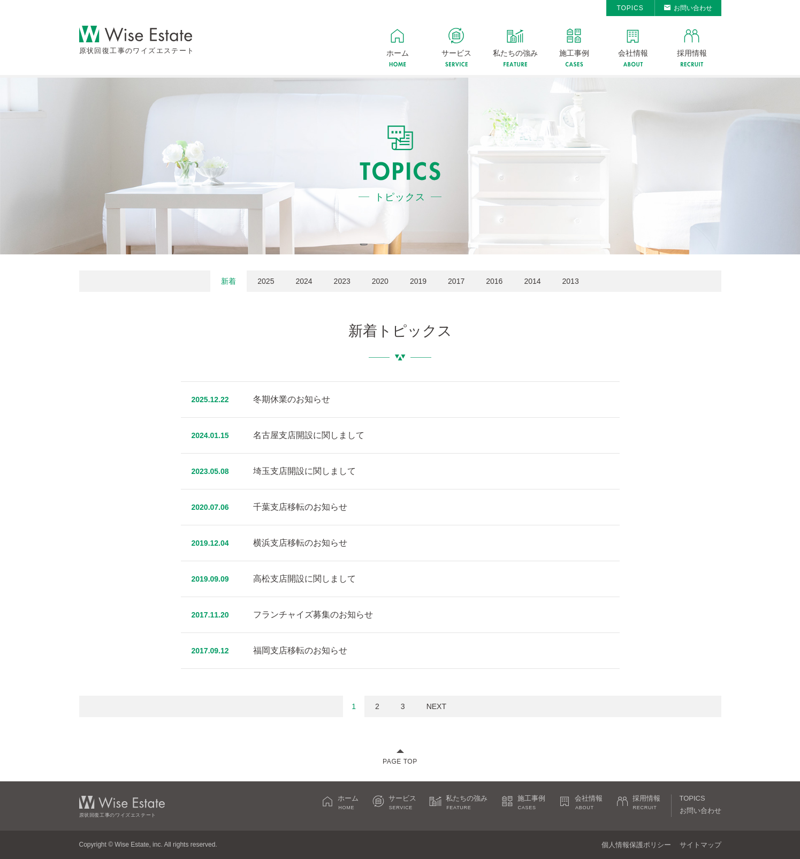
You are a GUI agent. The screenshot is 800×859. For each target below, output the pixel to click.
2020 (380, 281)
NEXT (436, 706)
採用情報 (692, 53)
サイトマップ (700, 845)
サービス (456, 53)
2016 (494, 281)
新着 (228, 281)
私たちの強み (515, 53)
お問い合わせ (693, 8)
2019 (418, 281)
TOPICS (629, 8)
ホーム (397, 53)
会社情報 (633, 53)
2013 (570, 281)
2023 (342, 281)
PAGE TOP (400, 761)
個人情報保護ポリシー (636, 845)
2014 (532, 281)
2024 (303, 281)
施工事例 (574, 53)
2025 (265, 281)
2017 (456, 281)
